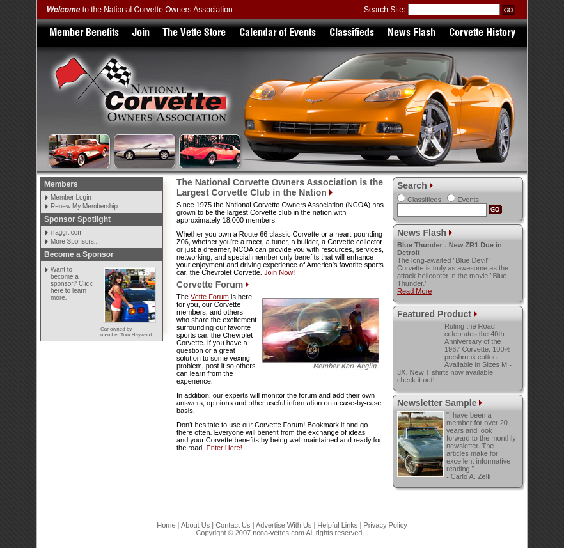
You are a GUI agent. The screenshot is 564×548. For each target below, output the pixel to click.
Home (166, 525)
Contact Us (232, 525)
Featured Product (434, 314)
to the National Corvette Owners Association (140, 9)
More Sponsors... (75, 241)
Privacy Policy (385, 525)
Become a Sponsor (79, 254)
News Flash (421, 233)
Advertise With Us (283, 525)
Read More (414, 291)
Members (61, 184)
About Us (195, 525)
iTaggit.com (67, 232)
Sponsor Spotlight (77, 219)
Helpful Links (337, 525)
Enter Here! (224, 447)
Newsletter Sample (438, 403)
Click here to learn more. (72, 290)
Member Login (71, 197)
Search (412, 185)
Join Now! (279, 272)
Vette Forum (210, 297)
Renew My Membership (84, 206)
